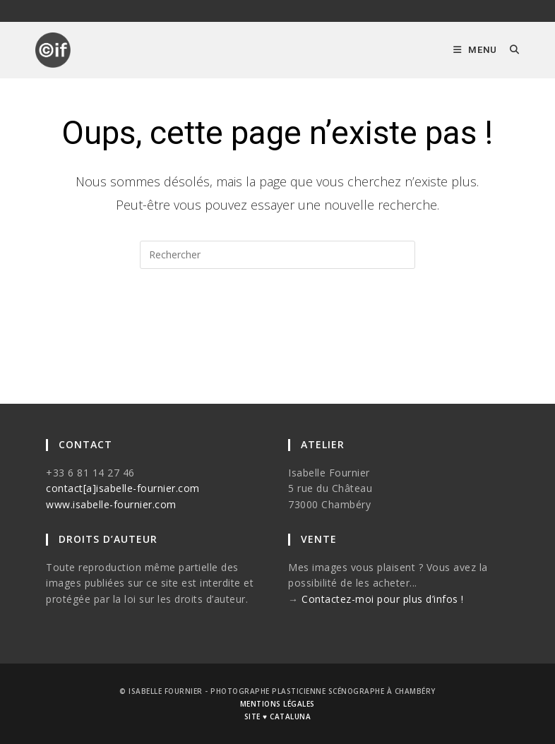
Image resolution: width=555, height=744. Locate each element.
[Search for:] (509, 49)
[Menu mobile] (476, 49)
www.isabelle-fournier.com (111, 504)
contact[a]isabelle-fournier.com (123, 488)
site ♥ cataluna (277, 716)
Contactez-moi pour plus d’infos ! (383, 599)
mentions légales (277, 704)
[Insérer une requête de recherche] (277, 255)
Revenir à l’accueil (278, 325)
